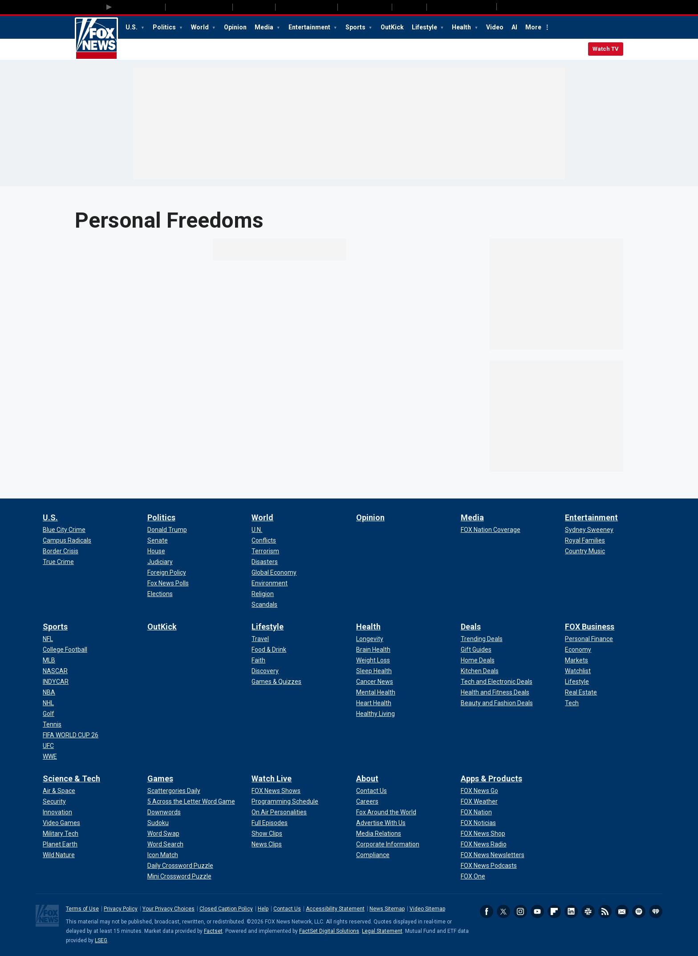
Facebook (486, 911)
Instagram (520, 911)
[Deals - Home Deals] (478, 660)
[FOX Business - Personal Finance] (589, 638)
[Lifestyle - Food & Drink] (269, 649)
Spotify (638, 911)
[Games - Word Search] (165, 844)
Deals (471, 626)
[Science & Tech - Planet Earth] (60, 844)
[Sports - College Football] (65, 649)
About (367, 778)
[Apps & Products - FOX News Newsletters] (492, 854)
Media (265, 27)
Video (494, 27)
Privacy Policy (121, 909)
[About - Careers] (367, 801)
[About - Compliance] (373, 854)
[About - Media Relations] (378, 833)
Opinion (235, 27)
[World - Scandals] (264, 604)
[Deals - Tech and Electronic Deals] (496, 681)
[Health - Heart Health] (373, 703)
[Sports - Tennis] (52, 724)
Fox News (96, 38)
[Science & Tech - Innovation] (57, 812)
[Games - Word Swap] (163, 833)
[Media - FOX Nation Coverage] (490, 529)
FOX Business (589, 626)
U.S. (132, 27)
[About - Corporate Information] (387, 844)
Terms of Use (82, 909)
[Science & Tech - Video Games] (61, 822)
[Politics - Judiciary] (160, 561)
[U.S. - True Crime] (58, 561)
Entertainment (310, 27)
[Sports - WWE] (50, 756)
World (200, 27)
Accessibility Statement (335, 909)
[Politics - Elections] (160, 593)
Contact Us (287, 909)
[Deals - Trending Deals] (482, 638)
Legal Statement (382, 931)
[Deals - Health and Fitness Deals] (495, 692)
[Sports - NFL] (48, 638)
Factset (213, 931)
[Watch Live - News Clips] (267, 844)
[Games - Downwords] (164, 812)
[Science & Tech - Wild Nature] (59, 854)
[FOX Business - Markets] (576, 660)
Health (462, 27)
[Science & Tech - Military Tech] (60, 833)
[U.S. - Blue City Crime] (64, 529)
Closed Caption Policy (226, 909)
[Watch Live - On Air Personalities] (279, 812)
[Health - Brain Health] (373, 649)
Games (160, 778)
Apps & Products (491, 778)
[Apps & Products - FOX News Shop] (483, 833)
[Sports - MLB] (49, 660)
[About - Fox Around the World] (386, 812)
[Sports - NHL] (48, 703)
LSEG (101, 940)
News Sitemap (387, 909)
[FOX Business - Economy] (578, 649)
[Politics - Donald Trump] (167, 529)
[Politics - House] (156, 551)
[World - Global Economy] (274, 572)
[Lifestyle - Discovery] (265, 670)
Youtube (537, 911)
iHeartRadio (655, 911)
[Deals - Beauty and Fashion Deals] (497, 703)
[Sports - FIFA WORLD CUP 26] (70, 735)
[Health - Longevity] (369, 638)
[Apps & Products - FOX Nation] (476, 812)
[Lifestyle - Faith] (258, 660)
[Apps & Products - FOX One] (473, 876)
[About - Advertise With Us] (381, 822)
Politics (165, 27)
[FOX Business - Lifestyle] (577, 681)
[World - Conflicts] (264, 540)
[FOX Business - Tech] (572, 703)
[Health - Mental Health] (375, 692)
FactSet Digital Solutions (329, 931)
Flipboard (554, 911)
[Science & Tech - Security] (54, 801)
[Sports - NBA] (49, 692)
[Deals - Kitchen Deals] (480, 670)
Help (263, 909)
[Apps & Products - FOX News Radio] (484, 844)
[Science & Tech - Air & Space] (59, 790)
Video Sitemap (427, 909)
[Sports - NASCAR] (55, 670)
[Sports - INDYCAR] (56, 681)
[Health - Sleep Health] (374, 670)
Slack (588, 911)
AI (514, 27)
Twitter (503, 911)
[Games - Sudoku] (158, 822)
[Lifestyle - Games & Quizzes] (276, 681)
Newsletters (622, 911)
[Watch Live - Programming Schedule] (285, 801)
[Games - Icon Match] (162, 854)
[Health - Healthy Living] (375, 713)
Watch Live (272, 778)
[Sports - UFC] (48, 745)
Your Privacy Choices (168, 909)
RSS (605, 911)
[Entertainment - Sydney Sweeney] (589, 529)
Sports (356, 27)
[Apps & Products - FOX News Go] (479, 790)
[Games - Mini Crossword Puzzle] (179, 876)
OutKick (392, 27)
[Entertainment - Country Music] (585, 551)
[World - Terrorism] (265, 551)
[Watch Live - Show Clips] (267, 833)
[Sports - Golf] (48, 713)
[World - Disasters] (265, 561)
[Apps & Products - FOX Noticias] (478, 822)
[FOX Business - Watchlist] (578, 670)
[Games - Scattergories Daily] (173, 790)
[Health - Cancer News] (374, 681)
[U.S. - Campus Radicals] (67, 540)
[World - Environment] (270, 583)
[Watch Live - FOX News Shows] (276, 790)
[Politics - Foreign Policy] (166, 572)
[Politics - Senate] (157, 540)
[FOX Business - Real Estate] (581, 692)
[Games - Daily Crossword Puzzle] (180, 865)
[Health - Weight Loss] (373, 660)
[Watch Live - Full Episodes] (270, 822)
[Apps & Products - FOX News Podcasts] (489, 865)
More (533, 27)
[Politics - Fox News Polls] (168, 583)
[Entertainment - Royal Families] (585, 540)
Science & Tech (71, 778)
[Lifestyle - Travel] (260, 638)
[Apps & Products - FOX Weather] (479, 801)
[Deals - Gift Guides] (476, 649)
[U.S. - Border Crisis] (60, 551)
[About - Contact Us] (371, 790)
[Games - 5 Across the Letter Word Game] (191, 801)
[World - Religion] (263, 593)
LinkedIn (571, 911)
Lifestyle (425, 27)
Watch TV (605, 48)
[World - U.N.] (257, 529)
